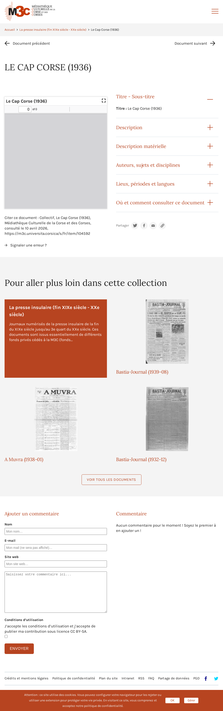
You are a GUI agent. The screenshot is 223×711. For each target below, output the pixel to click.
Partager (122, 225)
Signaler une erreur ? (28, 245)
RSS (141, 678)
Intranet (128, 678)
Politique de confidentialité (73, 678)
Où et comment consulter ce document (160, 203)
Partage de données (173, 678)
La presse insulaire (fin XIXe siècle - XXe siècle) (52, 30)
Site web (12, 557)
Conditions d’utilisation (24, 620)
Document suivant (191, 43)
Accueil (10, 30)
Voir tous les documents (111, 479)
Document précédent (31, 43)
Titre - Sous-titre (135, 96)
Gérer (191, 700)
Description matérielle (141, 146)
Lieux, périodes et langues (145, 184)
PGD (196, 678)
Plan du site (108, 678)
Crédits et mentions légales (26, 678)
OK (172, 700)
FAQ (151, 678)
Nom (8, 524)
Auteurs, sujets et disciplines (148, 165)
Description (129, 127)
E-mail (10, 541)
